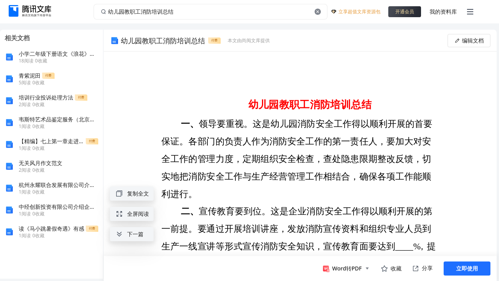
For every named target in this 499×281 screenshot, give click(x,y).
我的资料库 (443, 11)
